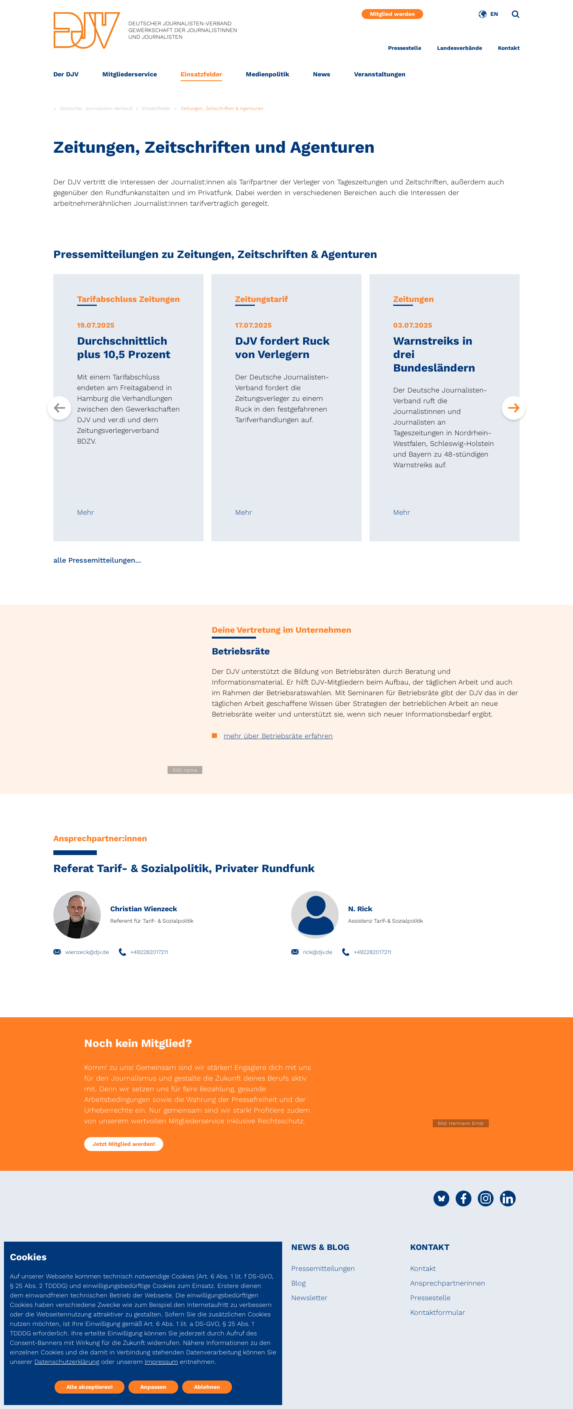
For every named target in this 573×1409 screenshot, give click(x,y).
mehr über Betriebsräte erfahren (278, 736)
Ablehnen (207, 1387)
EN (494, 14)
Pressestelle (404, 48)
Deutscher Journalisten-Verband (96, 108)
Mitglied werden (392, 14)
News (321, 74)
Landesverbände (459, 48)
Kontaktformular (437, 1312)
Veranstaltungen (379, 74)
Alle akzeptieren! (89, 1387)
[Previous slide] (59, 408)
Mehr (85, 512)
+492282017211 (149, 952)
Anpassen (153, 1387)
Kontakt (509, 48)
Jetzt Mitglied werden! (123, 1144)
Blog (298, 1283)
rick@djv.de (317, 952)
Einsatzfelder (201, 74)
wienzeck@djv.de (87, 952)
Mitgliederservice (129, 74)
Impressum (161, 1361)
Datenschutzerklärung (66, 1361)
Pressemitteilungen (323, 1268)
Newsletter (309, 1297)
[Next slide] (514, 408)
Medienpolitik (267, 74)
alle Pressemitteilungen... (97, 560)
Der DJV (66, 74)
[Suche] (516, 14)
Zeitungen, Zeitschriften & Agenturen (222, 108)
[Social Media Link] (441, 1198)
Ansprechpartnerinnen (447, 1283)
